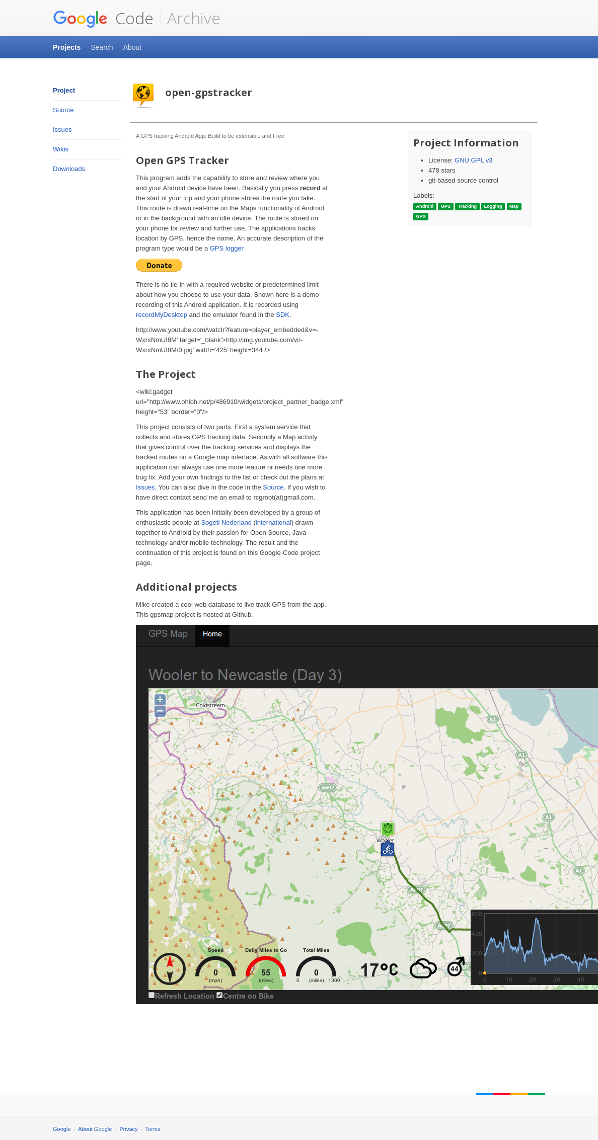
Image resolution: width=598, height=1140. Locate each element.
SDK (282, 314)
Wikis (60, 149)
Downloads (69, 169)
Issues (62, 129)
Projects (67, 47)
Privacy (129, 1129)
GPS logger (227, 248)
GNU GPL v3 (473, 160)
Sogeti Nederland (226, 522)
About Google (95, 1129)
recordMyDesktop (161, 314)
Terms (153, 1129)
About (132, 47)
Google (61, 1129)
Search (102, 47)
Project (64, 90)
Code (103, 18)
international (273, 522)
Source (63, 110)
